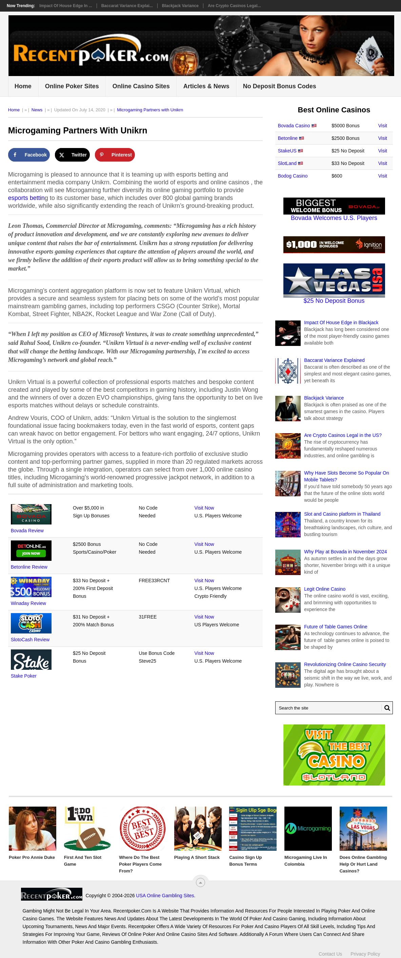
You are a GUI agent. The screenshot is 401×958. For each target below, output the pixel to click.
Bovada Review (27, 530)
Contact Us (330, 954)
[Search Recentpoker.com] (334, 707)
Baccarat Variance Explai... (127, 5)
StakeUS (287, 150)
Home (23, 86)
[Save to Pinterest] (115, 155)
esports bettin (26, 198)
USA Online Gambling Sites (165, 895)
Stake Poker (24, 676)
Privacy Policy (365, 954)
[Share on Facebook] (29, 155)
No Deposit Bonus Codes (279, 86)
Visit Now (204, 508)
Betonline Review (29, 567)
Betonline (288, 138)
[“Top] (200, 882)
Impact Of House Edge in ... (65, 5)
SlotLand (287, 163)
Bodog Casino (293, 176)
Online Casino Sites (141, 86)
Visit (382, 125)
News (37, 109)
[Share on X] (72, 155)
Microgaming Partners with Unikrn (150, 109)
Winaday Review (28, 603)
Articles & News (206, 86)
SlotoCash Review (30, 639)
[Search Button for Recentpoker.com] (385, 707)
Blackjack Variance (180, 5)
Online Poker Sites (72, 86)
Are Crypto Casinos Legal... (234, 5)
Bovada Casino (294, 125)
